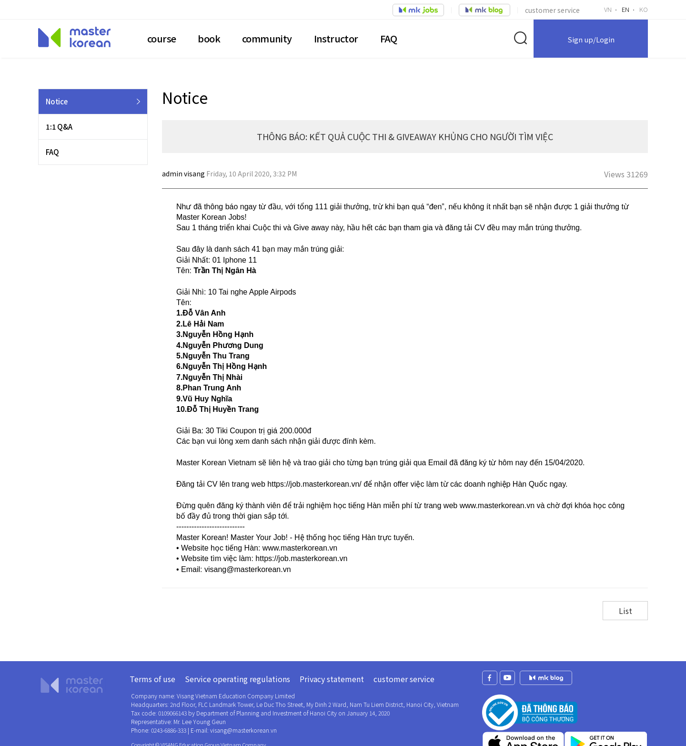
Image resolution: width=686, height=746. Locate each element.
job (418, 10)
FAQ (388, 38)
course (161, 38)
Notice (57, 101)
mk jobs (546, 678)
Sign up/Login (591, 39)
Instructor (336, 38)
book (209, 38)
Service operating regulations (237, 679)
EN (625, 9)
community (267, 38)
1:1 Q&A (59, 127)
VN (608, 9)
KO (643, 9)
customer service (552, 10)
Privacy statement (332, 679)
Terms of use (152, 679)
